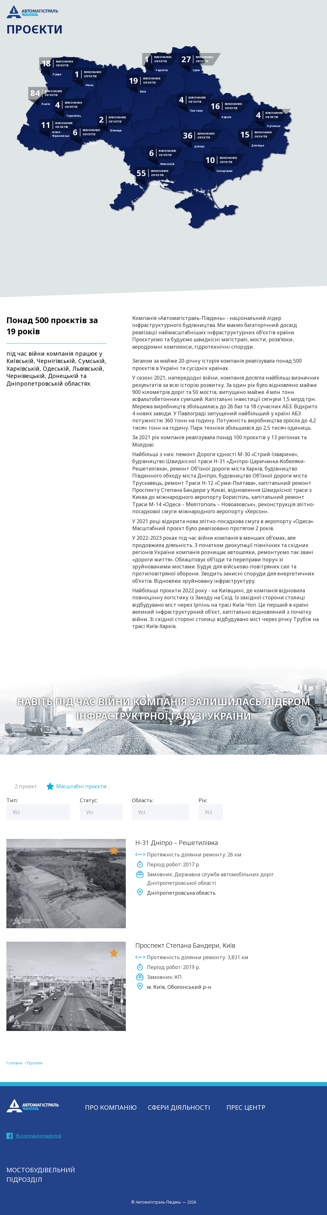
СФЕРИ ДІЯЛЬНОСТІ (179, 1107)
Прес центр (245, 1107)
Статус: (89, 800)
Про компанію (111, 1107)
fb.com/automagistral (38, 1136)
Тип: (12, 800)
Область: (142, 800)
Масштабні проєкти (81, 786)
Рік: (203, 800)
